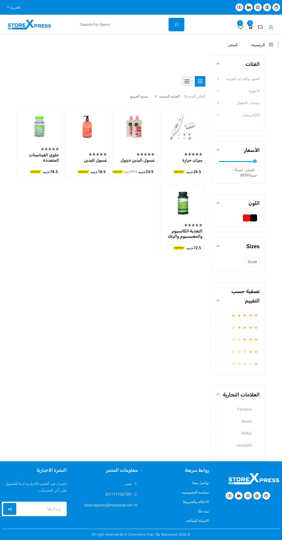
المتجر (233, 45)
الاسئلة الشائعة (197, 520)
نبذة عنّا (203, 511)
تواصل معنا (200, 483)
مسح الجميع (139, 96)
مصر (131, 483)
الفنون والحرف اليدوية (243, 79)
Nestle (246, 421)
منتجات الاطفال (248, 103)
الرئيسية (258, 45)
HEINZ (246, 433)
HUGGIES (244, 445)
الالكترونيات (251, 115)
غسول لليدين (95, 159)
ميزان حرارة (192, 159)
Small (252, 262)
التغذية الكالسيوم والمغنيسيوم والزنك (185, 233)
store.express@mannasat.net (111, 505)
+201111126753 (121, 494)
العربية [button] (14, 7)
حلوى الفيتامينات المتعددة (44, 157)
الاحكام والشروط (196, 502)
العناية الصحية (166, 96)
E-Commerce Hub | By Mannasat (151, 534)
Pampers (244, 409)
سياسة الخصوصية (195, 492)
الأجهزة (254, 91)
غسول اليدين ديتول (138, 159)
